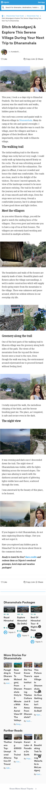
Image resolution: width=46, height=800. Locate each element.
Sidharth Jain (11, 768)
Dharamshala (25, 120)
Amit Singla (10, 683)
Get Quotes (11, 626)
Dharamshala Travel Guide (15, 16)
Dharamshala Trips (33, 16)
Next (39, 626)
